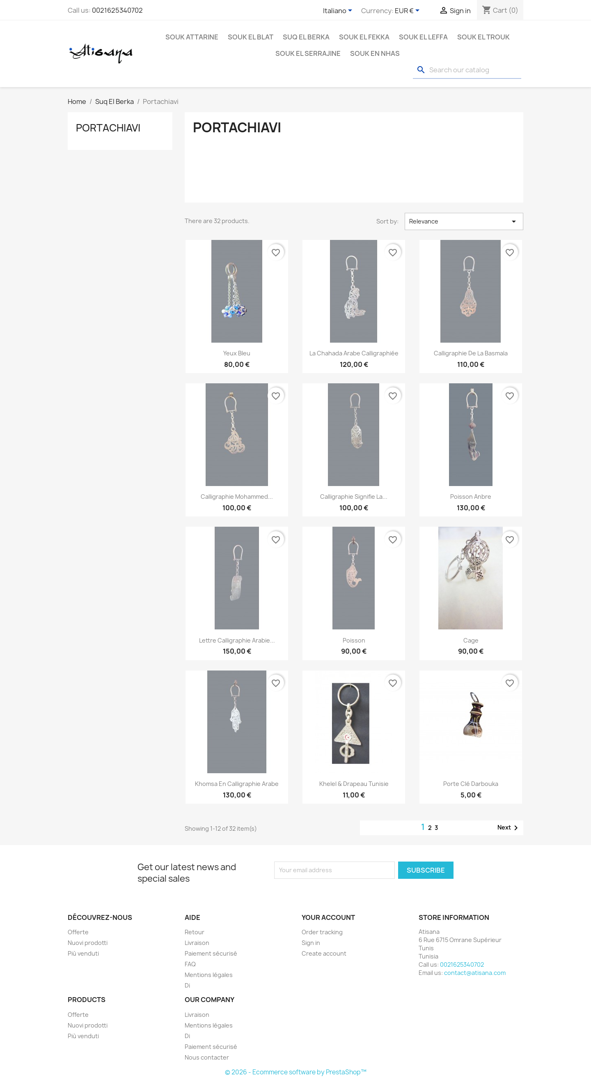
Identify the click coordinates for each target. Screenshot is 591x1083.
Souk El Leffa (423, 36)
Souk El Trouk (483, 36)
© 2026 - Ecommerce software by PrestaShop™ (296, 1072)
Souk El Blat (250, 36)
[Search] (467, 70)
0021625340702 (117, 10)
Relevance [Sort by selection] (464, 221)
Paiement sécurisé (211, 953)
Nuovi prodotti (88, 943)
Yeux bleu (236, 353)
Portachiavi (108, 128)
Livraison (197, 943)
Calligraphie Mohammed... (237, 496)
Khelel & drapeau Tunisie (354, 784)
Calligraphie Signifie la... (353, 496)
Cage (471, 640)
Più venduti (83, 953)
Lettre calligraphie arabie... (237, 640)
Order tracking (322, 932)
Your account (328, 917)
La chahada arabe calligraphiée (354, 353)
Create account (324, 953)
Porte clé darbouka (470, 784)
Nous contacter (207, 1057)
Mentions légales (209, 975)
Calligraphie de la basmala (471, 353)
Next (509, 828)
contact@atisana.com (475, 973)
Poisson (354, 640)
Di (187, 985)
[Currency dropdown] (408, 11)
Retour (194, 932)
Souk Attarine (191, 36)
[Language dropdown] (339, 11)
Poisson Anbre (470, 496)
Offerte (78, 932)
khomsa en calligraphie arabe (237, 784)
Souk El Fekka (364, 36)
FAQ (190, 964)
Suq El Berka (306, 36)
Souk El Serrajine (308, 53)
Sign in (311, 943)
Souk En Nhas (375, 53)
